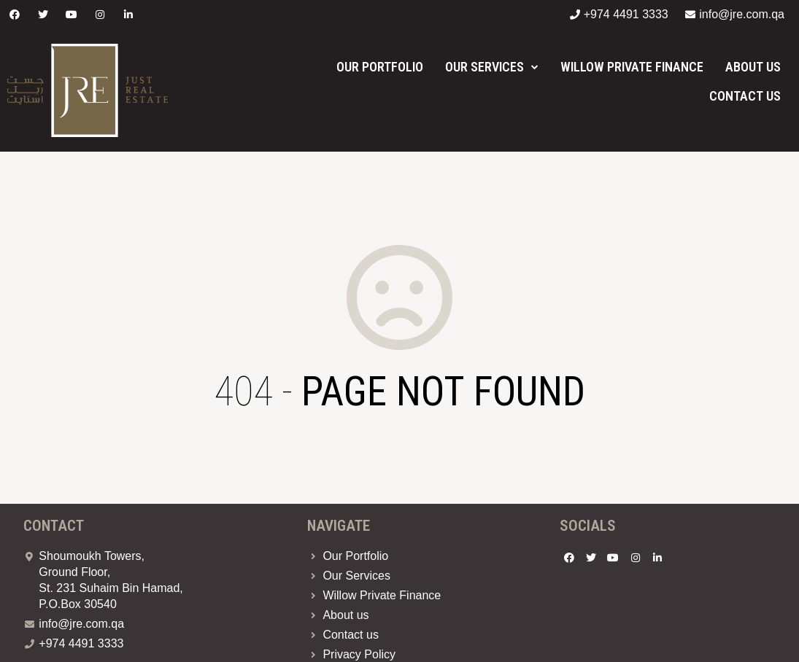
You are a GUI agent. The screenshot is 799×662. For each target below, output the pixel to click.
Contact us (745, 96)
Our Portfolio (379, 66)
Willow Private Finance (631, 66)
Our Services (492, 66)
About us (753, 66)
